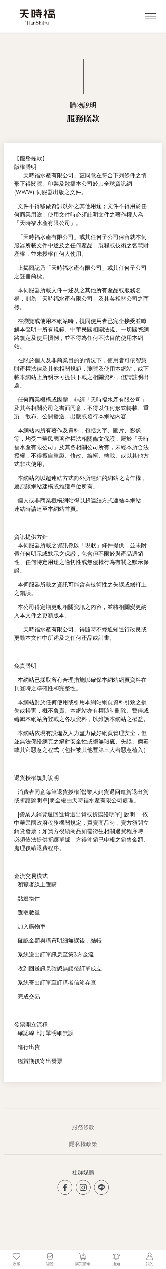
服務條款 (83, 1127)
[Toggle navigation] (150, 16)
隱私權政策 (83, 1144)
